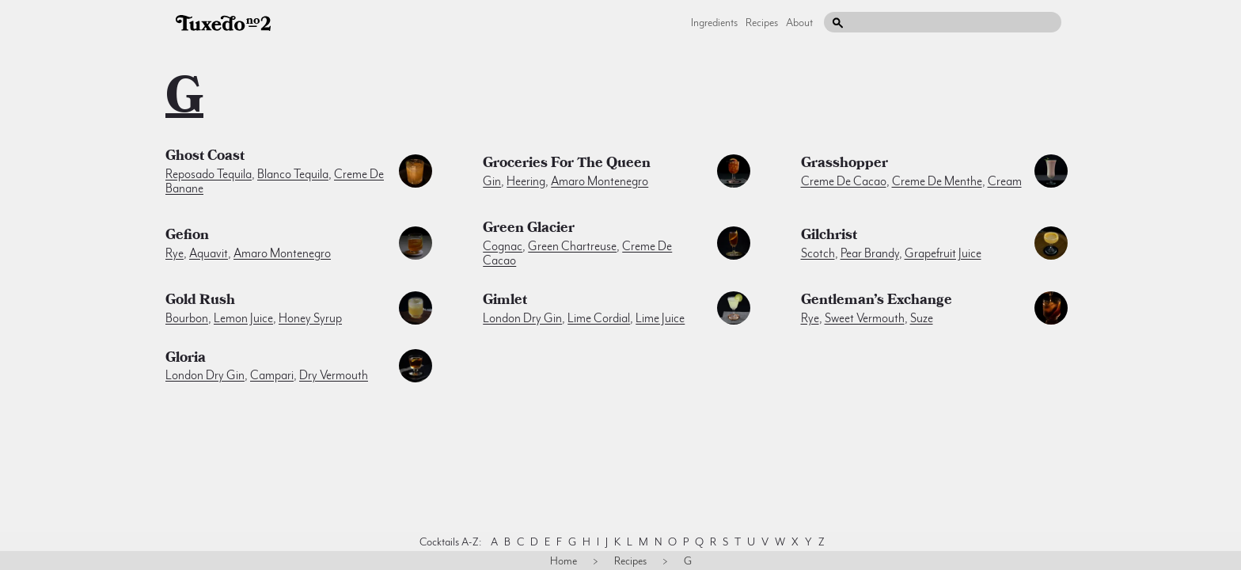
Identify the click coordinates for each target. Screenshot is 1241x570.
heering (526, 181)
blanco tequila (292, 174)
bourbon (186, 318)
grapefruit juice (943, 253)
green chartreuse (572, 246)
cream (1005, 181)
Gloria (185, 359)
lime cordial (598, 318)
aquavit (208, 253)
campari (272, 375)
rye (174, 253)
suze (921, 318)
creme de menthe (937, 181)
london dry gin (522, 318)
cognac (502, 246)
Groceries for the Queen (567, 164)
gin (492, 181)
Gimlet (505, 301)
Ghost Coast (205, 157)
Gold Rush (200, 301)
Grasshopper (844, 164)
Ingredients (714, 22)
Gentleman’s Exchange (876, 301)
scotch (818, 253)
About (799, 22)
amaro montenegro (599, 181)
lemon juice (243, 318)
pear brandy (870, 253)
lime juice (660, 318)
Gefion (187, 236)
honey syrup (310, 318)
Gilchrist (829, 236)
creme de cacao (843, 181)
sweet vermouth (865, 318)
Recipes (762, 22)
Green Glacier (529, 229)
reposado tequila (208, 174)
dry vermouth (333, 375)
